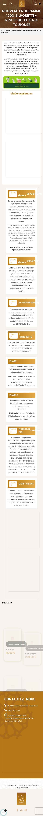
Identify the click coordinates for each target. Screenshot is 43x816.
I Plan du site (24, 788)
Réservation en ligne (16, 655)
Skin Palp (10, 661)
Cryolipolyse (30, 663)
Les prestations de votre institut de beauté (18, 785)
